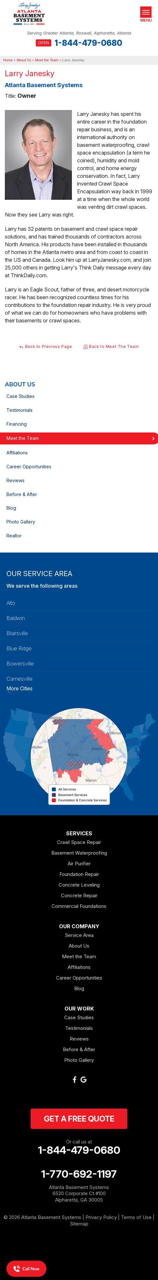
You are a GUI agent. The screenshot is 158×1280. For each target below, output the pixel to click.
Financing (16, 424)
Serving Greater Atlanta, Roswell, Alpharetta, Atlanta (79, 33)
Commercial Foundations (79, 906)
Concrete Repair (79, 895)
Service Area (79, 935)
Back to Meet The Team (111, 346)
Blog (11, 508)
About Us (20, 384)
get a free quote (79, 1118)
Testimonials (19, 410)
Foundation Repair (79, 874)
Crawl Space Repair (79, 842)
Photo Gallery (20, 521)
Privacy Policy (101, 1217)
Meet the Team (79, 956)
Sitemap (79, 1224)
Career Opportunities (28, 466)
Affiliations (17, 452)
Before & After (21, 494)
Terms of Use (136, 1217)
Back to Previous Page (45, 346)
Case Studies (20, 396)
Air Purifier (79, 863)
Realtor (14, 535)
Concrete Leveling (79, 885)
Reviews (15, 480)
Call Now (26, 1268)
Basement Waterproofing (79, 853)
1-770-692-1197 (79, 1174)
